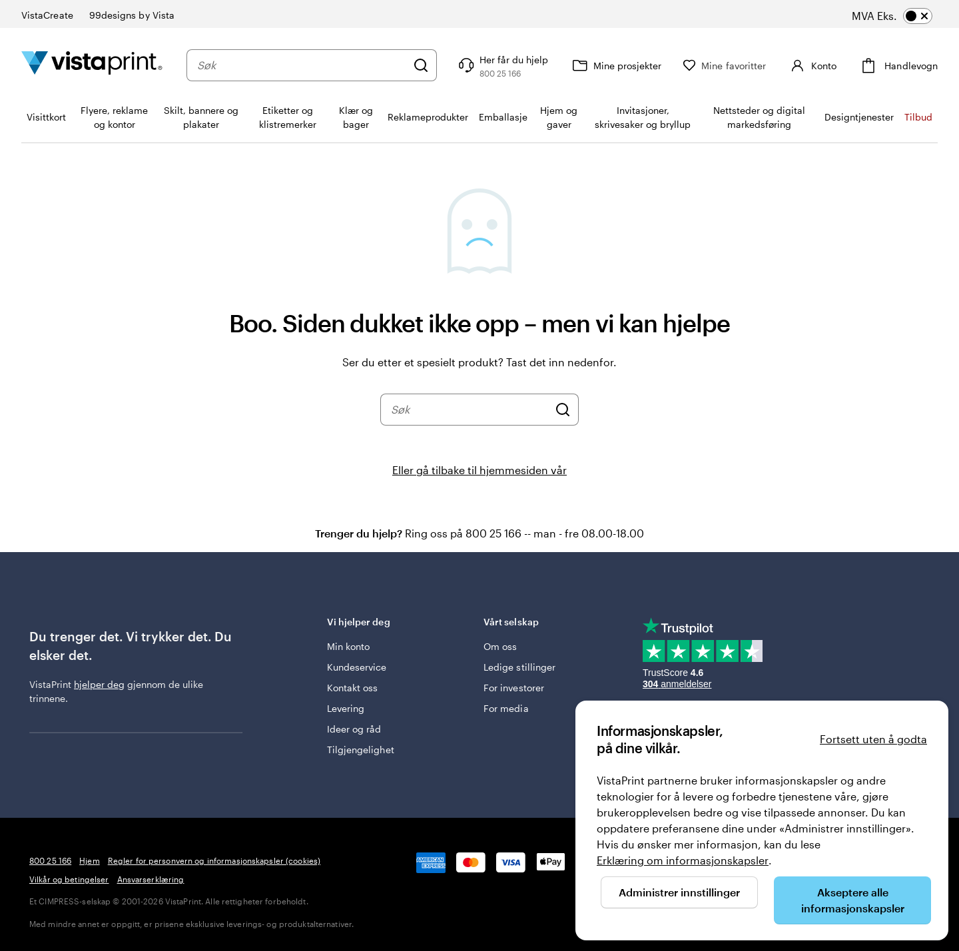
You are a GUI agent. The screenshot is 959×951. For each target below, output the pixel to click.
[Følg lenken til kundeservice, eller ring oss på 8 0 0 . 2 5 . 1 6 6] (502, 65)
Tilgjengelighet (360, 749)
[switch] (904, 16)
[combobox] (301, 65)
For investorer (513, 687)
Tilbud (918, 117)
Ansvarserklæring (150, 879)
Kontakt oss (352, 687)
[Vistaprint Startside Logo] (91, 65)
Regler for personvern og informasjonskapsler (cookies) (214, 860)
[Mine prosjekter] (615, 65)
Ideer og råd (354, 729)
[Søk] (421, 65)
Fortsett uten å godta (873, 739)
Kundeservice (357, 667)
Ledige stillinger (519, 667)
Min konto (348, 646)
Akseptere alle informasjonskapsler (852, 900)
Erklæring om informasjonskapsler (683, 860)
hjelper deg (99, 684)
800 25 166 (50, 860)
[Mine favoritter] (724, 66)
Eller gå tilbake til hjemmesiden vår (479, 470)
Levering (346, 708)
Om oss (500, 646)
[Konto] (811, 65)
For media (506, 708)
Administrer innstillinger (679, 892)
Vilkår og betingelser (69, 879)
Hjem (89, 860)
